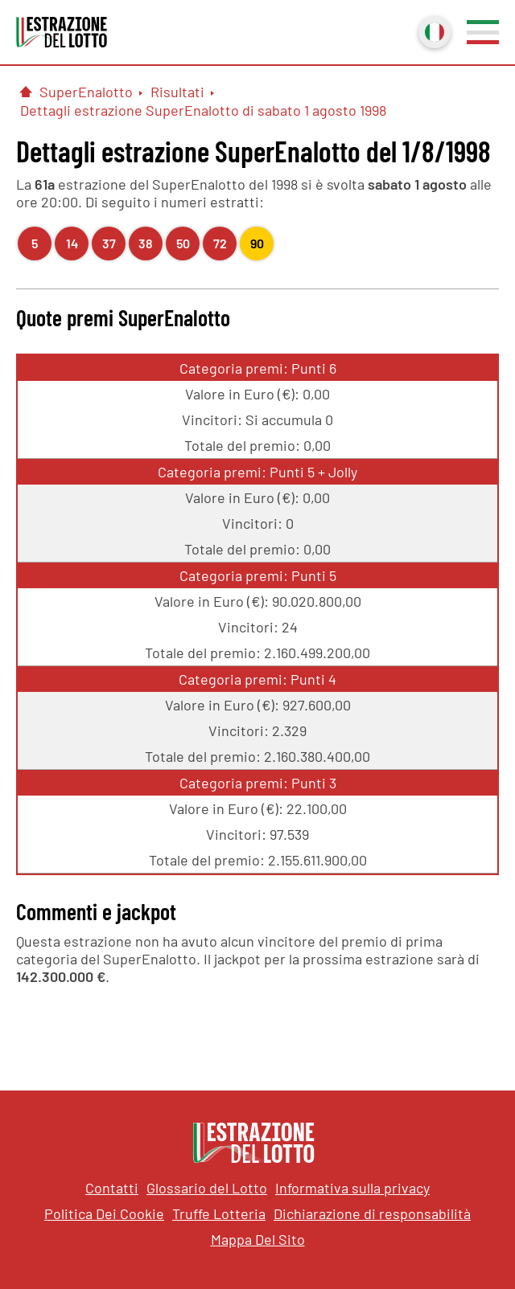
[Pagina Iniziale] (25, 91)
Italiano (433, 31)
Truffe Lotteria (219, 1213)
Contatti (111, 1188)
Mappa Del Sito (258, 1239)
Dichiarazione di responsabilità (372, 1213)
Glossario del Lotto (206, 1188)
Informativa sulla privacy (352, 1188)
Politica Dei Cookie (104, 1213)
